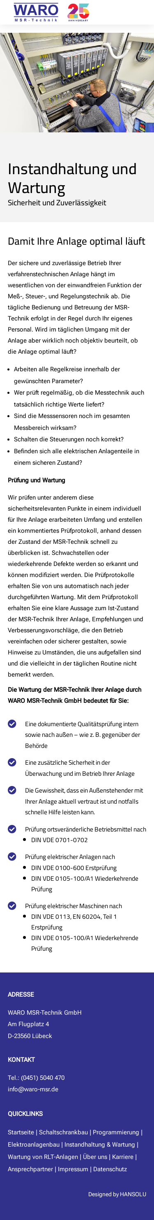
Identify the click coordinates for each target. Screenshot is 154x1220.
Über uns (95, 1157)
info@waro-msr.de (33, 1089)
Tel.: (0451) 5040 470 (36, 1077)
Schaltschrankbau (63, 1132)
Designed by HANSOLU (117, 1194)
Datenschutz (110, 1169)
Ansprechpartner (30, 1169)
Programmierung (116, 1132)
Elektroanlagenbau (34, 1144)
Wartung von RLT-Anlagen (43, 1157)
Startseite (21, 1132)
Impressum (73, 1169)
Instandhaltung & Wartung (99, 1144)
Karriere (122, 1157)
